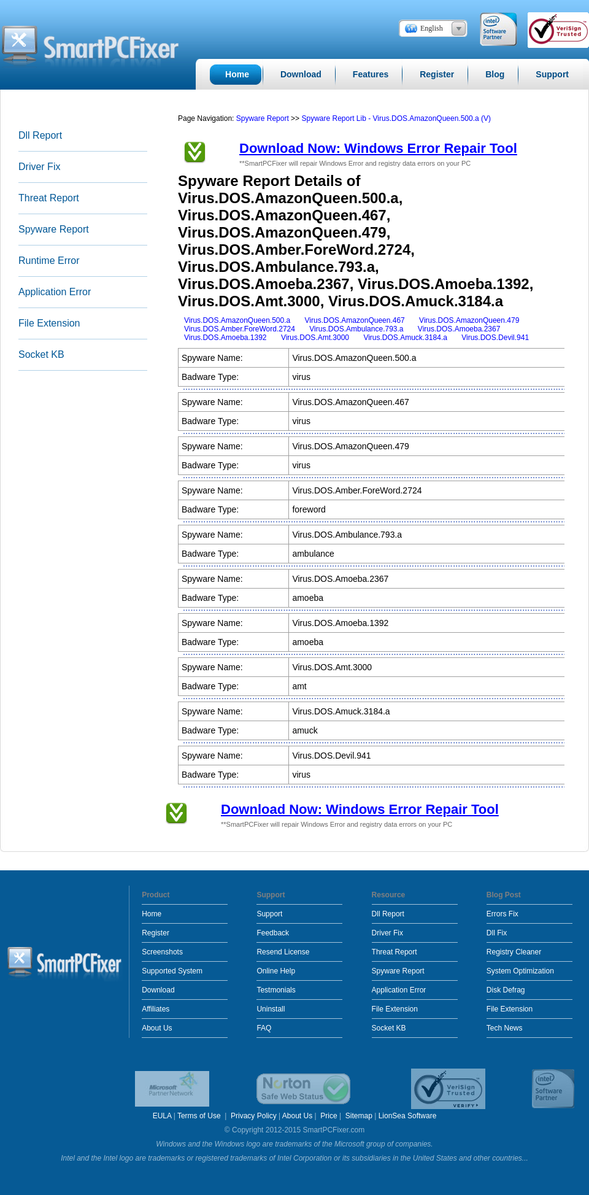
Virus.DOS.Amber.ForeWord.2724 (239, 329)
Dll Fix (497, 933)
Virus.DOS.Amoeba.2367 (459, 329)
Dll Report (40, 135)
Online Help (275, 971)
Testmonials (275, 990)
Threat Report (48, 198)
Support (269, 914)
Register (155, 933)
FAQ (263, 1028)
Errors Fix (502, 914)
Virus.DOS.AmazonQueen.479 (469, 320)
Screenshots (162, 952)
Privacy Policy (254, 1116)
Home (151, 914)
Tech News (505, 1028)
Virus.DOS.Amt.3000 (315, 337)
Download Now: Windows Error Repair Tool (378, 148)
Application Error (54, 292)
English (431, 28)
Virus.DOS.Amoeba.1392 (225, 337)
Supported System (172, 971)
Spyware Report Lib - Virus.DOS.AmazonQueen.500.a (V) (396, 118)
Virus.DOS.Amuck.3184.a (405, 337)
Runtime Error (49, 260)
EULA (162, 1116)
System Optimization (520, 971)
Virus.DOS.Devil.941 (495, 337)
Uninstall (270, 1009)
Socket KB (41, 354)
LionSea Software (408, 1116)
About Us (157, 1028)
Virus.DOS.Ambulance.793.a (356, 329)
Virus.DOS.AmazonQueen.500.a (237, 320)
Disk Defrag (506, 990)
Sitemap (358, 1116)
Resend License (282, 952)
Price (328, 1116)
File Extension (49, 323)
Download (158, 990)
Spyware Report (53, 229)
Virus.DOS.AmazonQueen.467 (355, 320)
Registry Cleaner (514, 952)
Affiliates (155, 1009)
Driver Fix (39, 166)
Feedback (272, 933)
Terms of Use (200, 1116)
